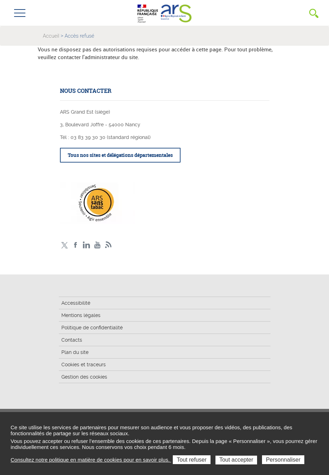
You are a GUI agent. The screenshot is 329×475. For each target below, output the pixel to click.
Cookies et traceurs (83, 364)
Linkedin (86, 245)
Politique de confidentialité (92, 327)
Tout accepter (236, 460)
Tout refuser (191, 460)
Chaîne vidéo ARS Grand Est (97, 245)
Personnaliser (283, 460)
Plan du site (75, 352)
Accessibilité (75, 303)
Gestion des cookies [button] (84, 377)
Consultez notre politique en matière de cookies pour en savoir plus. (91, 460)
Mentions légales (80, 315)
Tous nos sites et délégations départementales (120, 155)
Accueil (51, 36)
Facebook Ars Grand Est (75, 245)
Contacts (71, 340)
